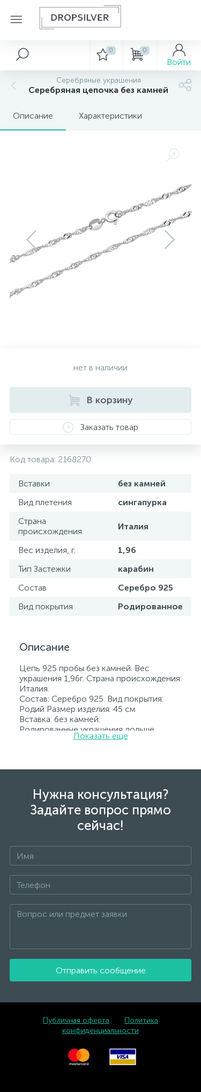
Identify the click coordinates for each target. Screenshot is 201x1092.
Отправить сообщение (101, 970)
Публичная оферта (76, 1020)
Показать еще (100, 736)
